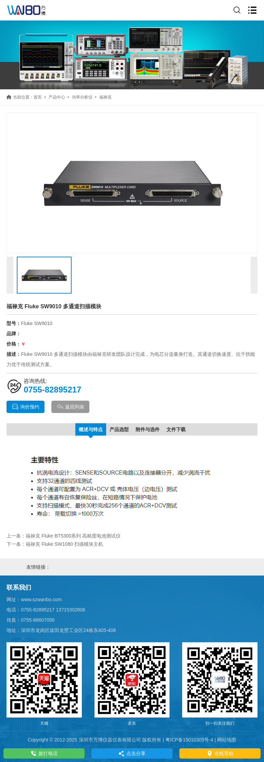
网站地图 (226, 739)
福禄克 (105, 97)
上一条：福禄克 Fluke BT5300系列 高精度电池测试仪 (64, 536)
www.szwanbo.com (41, 599)
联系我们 (19, 587)
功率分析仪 (82, 97)
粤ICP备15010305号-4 (189, 739)
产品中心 (57, 97)
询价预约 (25, 407)
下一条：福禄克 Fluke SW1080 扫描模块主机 (55, 544)
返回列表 (70, 407)
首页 (38, 97)
